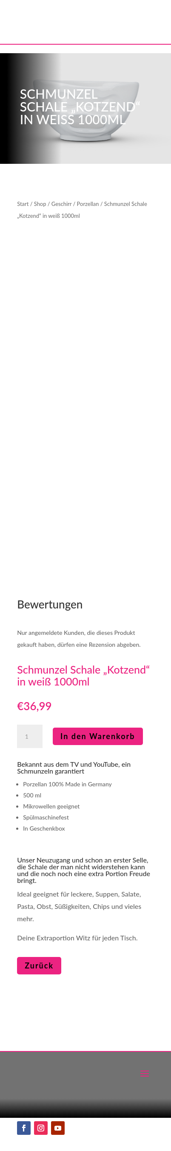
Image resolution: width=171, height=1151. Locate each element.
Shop (40, 203)
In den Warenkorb (97, 736)
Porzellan (88, 203)
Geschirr (61, 203)
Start (22, 203)
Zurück (39, 965)
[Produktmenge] (30, 736)
